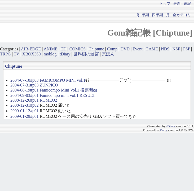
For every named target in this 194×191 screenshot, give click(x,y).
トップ (164, 3)
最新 (177, 3)
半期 (145, 15)
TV (16, 54)
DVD (125, 49)
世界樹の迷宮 (86, 54)
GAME (152, 49)
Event (137, 49)
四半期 (157, 15)
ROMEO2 (48, 100)
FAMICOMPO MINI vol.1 (63, 80)
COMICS (77, 49)
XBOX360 (31, 54)
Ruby (163, 130)
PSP (186, 49)
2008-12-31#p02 (24, 105)
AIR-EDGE (31, 49)
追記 (187, 3)
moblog (50, 54)
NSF (176, 49)
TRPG (5, 54)
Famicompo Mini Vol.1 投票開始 (68, 90)
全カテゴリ (182, 15)
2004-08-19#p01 (24, 90)
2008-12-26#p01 (24, 100)
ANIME (51, 49)
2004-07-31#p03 (24, 85)
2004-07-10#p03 (24, 80)
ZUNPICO (49, 85)
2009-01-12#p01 (24, 110)
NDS (165, 49)
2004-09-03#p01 (24, 95)
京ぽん (108, 54)
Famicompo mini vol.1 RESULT (67, 95)
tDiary (65, 54)
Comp (112, 49)
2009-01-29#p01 (24, 116)
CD (63, 49)
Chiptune (96, 49)
